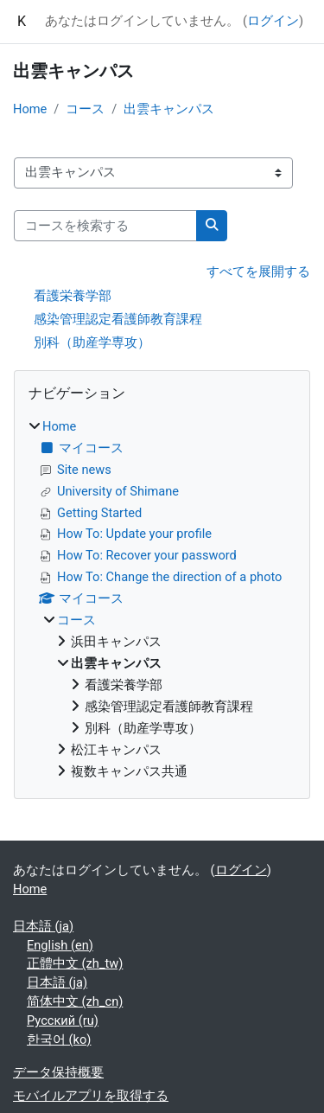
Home (30, 109)
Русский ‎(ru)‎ (62, 1020)
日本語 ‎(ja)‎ (43, 926)
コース (85, 109)
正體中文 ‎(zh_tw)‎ (75, 963)
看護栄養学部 (72, 296)
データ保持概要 (58, 1072)
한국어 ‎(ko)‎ (59, 1039)
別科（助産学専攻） (92, 342)
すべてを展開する (258, 271)
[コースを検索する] (105, 225)
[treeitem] (162, 600)
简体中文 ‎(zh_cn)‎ (75, 1001)
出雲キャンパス (169, 109)
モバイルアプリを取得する (90, 1095)
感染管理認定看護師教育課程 (118, 319)
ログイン (273, 21)
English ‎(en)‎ (60, 945)
